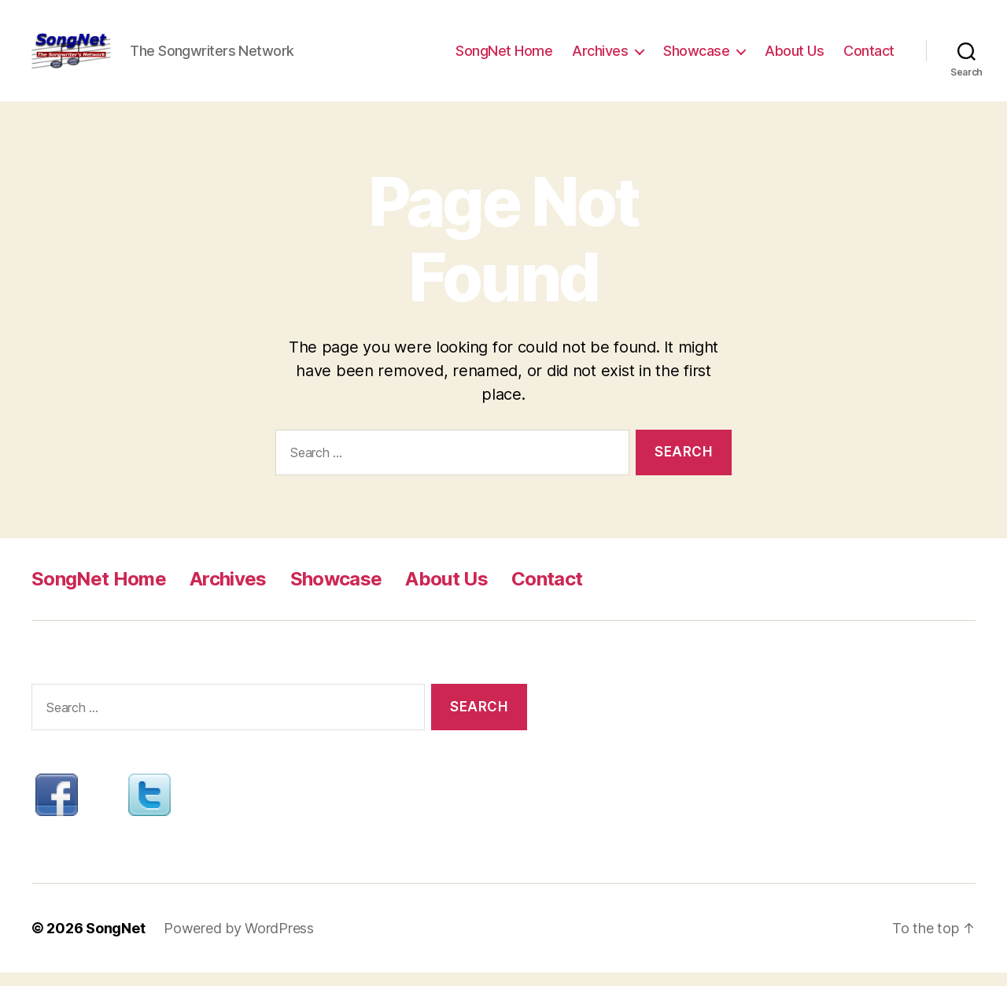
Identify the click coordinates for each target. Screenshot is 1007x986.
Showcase (696, 57)
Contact (868, 57)
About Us (794, 57)
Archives (600, 57)
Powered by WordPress (239, 941)
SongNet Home (504, 57)
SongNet (115, 941)
